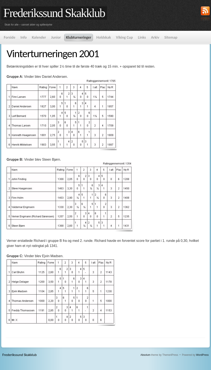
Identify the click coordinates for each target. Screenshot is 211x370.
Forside (9, 37)
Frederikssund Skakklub (54, 13)
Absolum (145, 354)
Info (23, 37)
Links (142, 37)
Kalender (39, 37)
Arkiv (155, 37)
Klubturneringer (78, 37)
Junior (56, 37)
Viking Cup (124, 37)
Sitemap (170, 37)
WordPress (202, 354)
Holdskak (103, 37)
